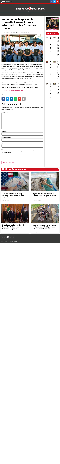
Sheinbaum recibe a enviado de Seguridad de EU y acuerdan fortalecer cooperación (13, 227)
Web (3, 143)
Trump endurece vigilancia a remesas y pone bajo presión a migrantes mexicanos (13, 195)
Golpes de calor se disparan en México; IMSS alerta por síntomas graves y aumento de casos (44, 195)
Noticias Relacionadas (14, 169)
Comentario (5, 112)
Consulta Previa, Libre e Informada (14, 90)
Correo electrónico (7, 137)
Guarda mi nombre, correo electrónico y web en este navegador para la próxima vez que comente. (22, 151)
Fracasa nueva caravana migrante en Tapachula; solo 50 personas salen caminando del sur (45, 227)
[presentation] (13, 157)
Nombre (4, 131)
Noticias (51, 33)
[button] (30, 14)
